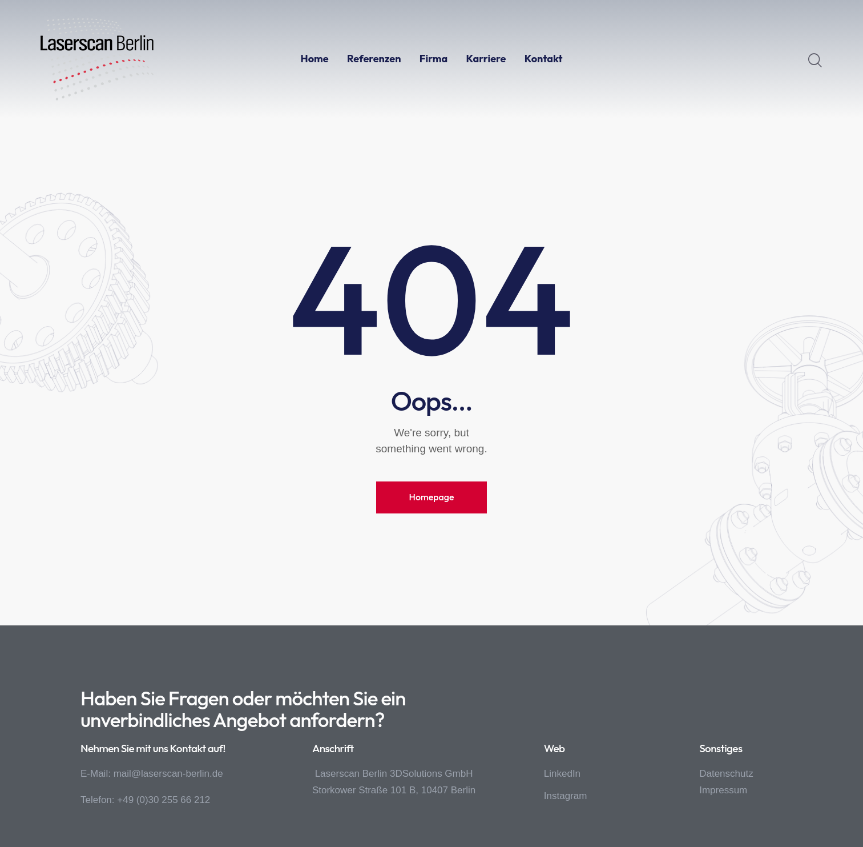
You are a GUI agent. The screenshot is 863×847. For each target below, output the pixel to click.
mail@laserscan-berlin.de (168, 773)
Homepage (431, 497)
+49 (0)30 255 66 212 (163, 799)
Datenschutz (726, 773)
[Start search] (815, 60)
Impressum (723, 790)
